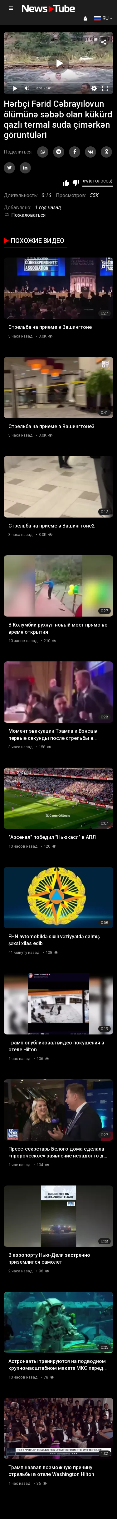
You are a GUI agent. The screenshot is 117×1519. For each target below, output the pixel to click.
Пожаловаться (25, 215)
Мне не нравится (75, 183)
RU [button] (101, 18)
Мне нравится (66, 183)
